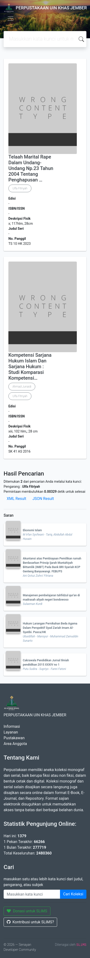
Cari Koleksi (73, 894)
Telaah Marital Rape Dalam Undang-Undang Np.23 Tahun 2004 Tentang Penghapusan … (30, 168)
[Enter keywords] (32, 894)
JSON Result (43, 498)
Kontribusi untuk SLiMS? (30, 922)
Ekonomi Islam (32, 530)
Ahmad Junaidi (21, 386)
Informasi (12, 726)
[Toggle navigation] (10, 18)
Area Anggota (15, 743)
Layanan (11, 732)
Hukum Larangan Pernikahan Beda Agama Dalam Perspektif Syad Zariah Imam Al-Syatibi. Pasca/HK (50, 628)
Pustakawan (14, 738)
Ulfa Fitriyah (19, 188)
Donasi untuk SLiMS (27, 911)
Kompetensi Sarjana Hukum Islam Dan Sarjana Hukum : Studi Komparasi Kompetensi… (30, 366)
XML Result (16, 498)
